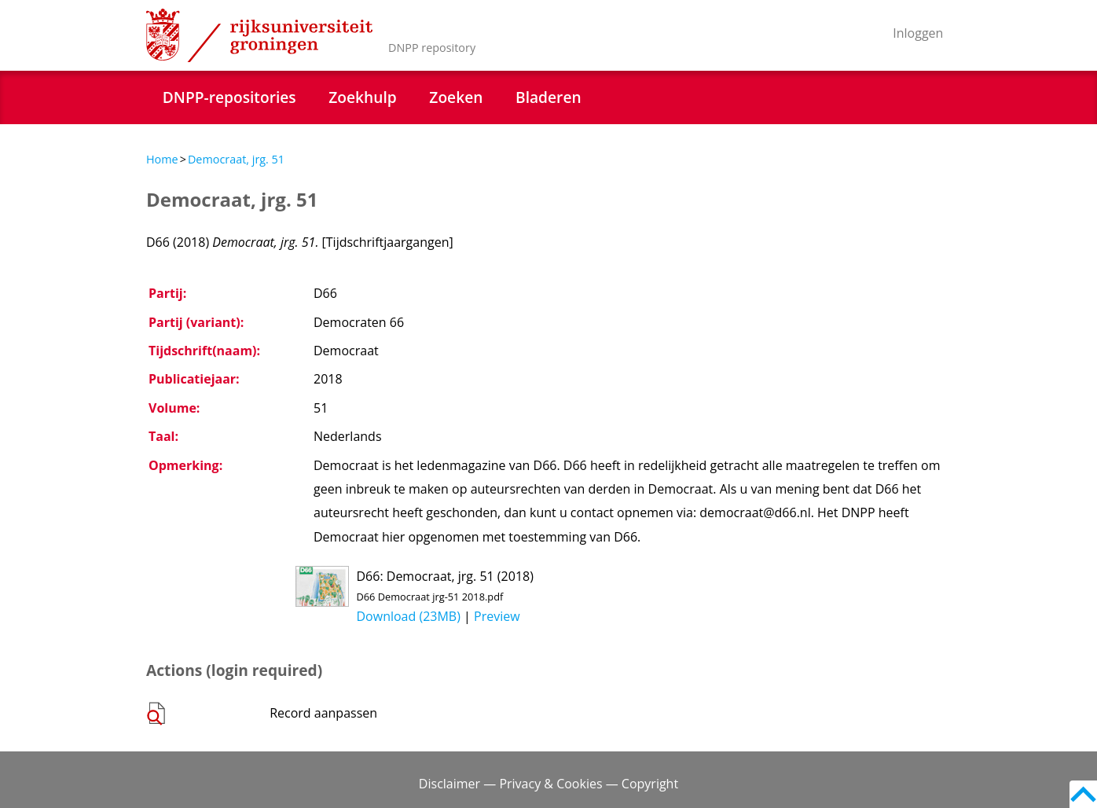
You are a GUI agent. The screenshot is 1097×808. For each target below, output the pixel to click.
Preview (497, 616)
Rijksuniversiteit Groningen (259, 35)
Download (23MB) (408, 616)
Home (162, 159)
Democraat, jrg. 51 (236, 159)
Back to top (1083, 794)
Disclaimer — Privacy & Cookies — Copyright (548, 783)
